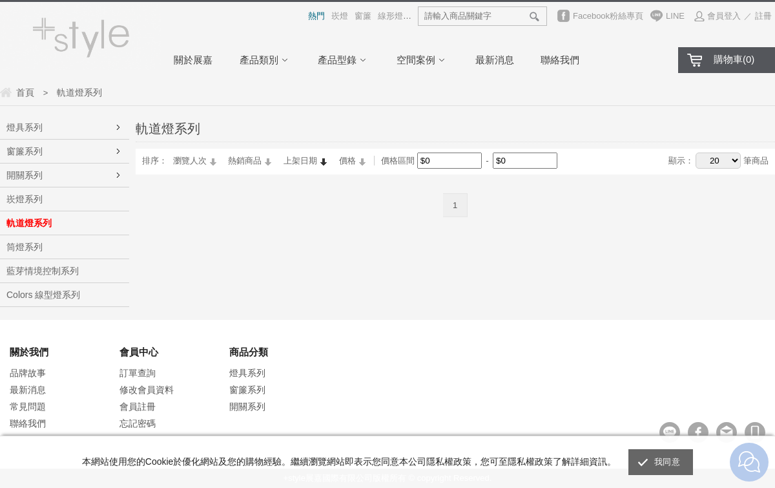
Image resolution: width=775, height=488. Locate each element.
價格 (347, 160)
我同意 (667, 462)
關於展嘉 (193, 59)
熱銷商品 (245, 160)
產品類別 (265, 60)
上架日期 (300, 160)
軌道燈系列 (29, 223)
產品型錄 (343, 60)
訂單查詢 (137, 373)
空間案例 (422, 60)
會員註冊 (137, 406)
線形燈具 (394, 16)
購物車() (734, 59)
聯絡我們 (560, 59)
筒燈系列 (24, 247)
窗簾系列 (24, 151)
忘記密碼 (137, 423)
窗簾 (363, 16)
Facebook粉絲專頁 (608, 16)
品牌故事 (28, 373)
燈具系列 (24, 127)
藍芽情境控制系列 (42, 271)
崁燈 (339, 16)
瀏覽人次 (190, 160)
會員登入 (724, 16)
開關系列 (24, 175)
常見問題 (28, 406)
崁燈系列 (24, 199)
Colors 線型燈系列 (43, 295)
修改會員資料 (146, 390)
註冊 (763, 16)
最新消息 (494, 59)
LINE (675, 16)
